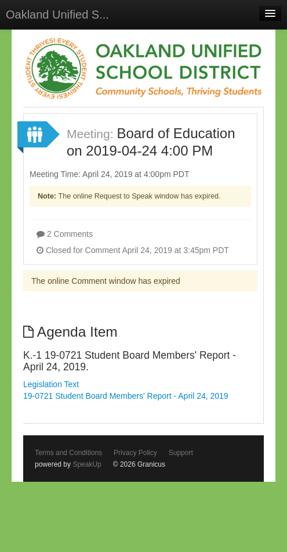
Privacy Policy (135, 453)
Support (181, 453)
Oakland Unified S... (57, 14)
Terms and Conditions (68, 453)
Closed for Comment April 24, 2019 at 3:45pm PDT (133, 250)
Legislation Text (51, 384)
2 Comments (65, 234)
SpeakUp (86, 464)
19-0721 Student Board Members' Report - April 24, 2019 (125, 396)
